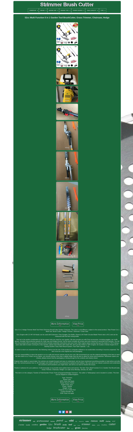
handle (28, 425)
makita (98, 425)
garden (43, 424)
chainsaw (94, 421)
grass (77, 427)
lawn (66, 421)
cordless (35, 425)
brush (57, 424)
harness (53, 421)
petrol (60, 420)
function (85, 428)
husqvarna (81, 421)
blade (75, 425)
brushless (104, 425)
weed (113, 421)
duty (76, 421)
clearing (108, 421)
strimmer (25, 420)
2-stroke (21, 425)
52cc (50, 424)
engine (87, 421)
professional (43, 421)
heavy (72, 428)
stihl (71, 420)
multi (102, 421)
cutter (112, 424)
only (34, 421)
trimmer (86, 424)
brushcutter (59, 427)
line (68, 428)
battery (93, 425)
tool (70, 424)
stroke (65, 425)
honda (79, 425)
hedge (49, 428)
